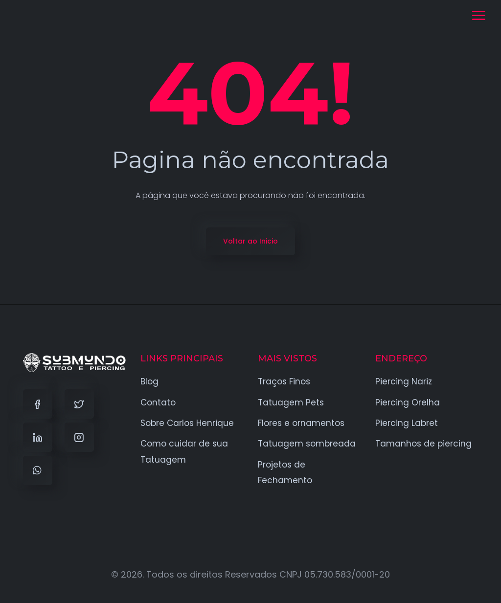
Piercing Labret (406, 423)
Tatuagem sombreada (307, 443)
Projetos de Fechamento (285, 472)
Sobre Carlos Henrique (187, 423)
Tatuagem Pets (291, 402)
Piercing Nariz (403, 381)
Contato (158, 402)
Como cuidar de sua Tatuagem (184, 451)
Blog (149, 381)
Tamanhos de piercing (423, 443)
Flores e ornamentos (301, 423)
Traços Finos (284, 381)
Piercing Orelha (407, 402)
